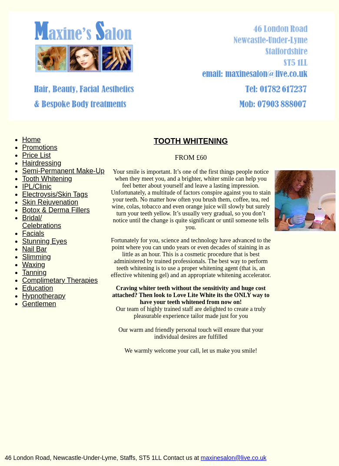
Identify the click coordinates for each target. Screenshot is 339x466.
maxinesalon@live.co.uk (233, 457)
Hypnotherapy (44, 296)
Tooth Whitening (47, 178)
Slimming (36, 257)
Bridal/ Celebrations (41, 221)
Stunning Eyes (44, 241)
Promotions (39, 147)
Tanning (34, 272)
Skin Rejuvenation (50, 202)
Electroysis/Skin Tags (55, 194)
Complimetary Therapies (60, 280)
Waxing (33, 264)
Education (37, 288)
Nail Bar (34, 249)
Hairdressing (41, 163)
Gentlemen (39, 303)
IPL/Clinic (37, 186)
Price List (36, 155)
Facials (33, 233)
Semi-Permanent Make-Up (63, 171)
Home (31, 139)
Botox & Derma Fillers (56, 210)
